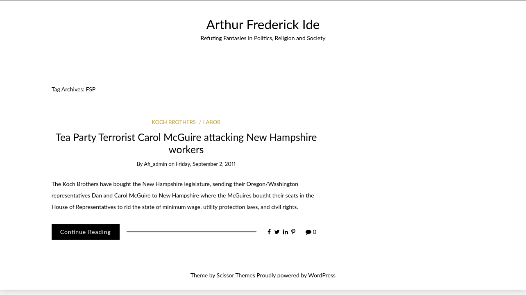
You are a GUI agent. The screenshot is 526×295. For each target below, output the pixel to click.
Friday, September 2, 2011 (206, 164)
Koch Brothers (174, 122)
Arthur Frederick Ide (263, 24)
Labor (211, 122)
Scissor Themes (236, 275)
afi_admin (155, 164)
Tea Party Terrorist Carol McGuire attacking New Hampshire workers (186, 143)
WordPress (322, 275)
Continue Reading (85, 231)
